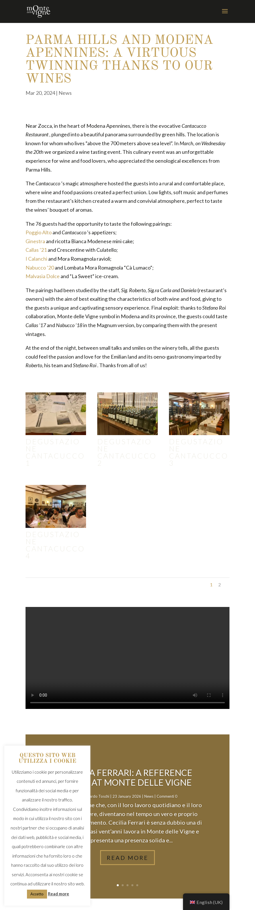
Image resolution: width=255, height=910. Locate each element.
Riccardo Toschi (96, 796)
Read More (127, 857)
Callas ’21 (36, 250)
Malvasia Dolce (43, 276)
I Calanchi (36, 258)
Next (222, 584)
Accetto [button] (37, 894)
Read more (58, 893)
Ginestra (35, 241)
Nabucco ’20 (40, 267)
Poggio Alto (39, 232)
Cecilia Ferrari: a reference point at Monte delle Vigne (127, 777)
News (65, 93)
